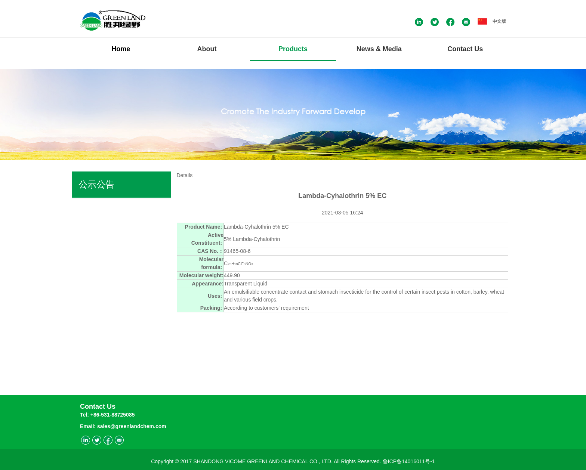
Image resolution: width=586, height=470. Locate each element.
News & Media (379, 49)
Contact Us (465, 49)
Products (293, 49)
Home (120, 49)
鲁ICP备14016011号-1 (409, 460)
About (207, 49)
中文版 (492, 21)
